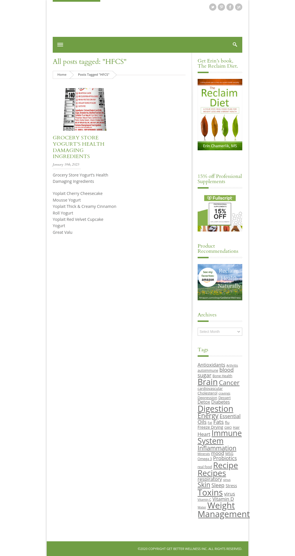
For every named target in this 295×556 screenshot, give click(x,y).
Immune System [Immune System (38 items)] (220, 437)
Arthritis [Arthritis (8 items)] (232, 365)
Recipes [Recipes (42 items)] (212, 472)
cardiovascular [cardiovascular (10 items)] (210, 388)
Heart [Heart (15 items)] (204, 434)
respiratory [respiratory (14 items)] (210, 479)
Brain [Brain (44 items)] (208, 381)
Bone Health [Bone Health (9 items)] (222, 375)
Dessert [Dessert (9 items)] (224, 397)
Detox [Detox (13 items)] (204, 402)
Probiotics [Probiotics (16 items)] (225, 458)
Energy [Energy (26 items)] (208, 415)
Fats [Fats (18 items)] (218, 422)
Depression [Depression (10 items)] (207, 397)
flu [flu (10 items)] (227, 422)
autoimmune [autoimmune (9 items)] (208, 370)
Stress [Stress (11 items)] (231, 485)
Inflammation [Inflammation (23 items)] (217, 448)
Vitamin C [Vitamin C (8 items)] (204, 500)
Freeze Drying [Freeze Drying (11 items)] (210, 427)
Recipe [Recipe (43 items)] (225, 465)
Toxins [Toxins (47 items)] (210, 492)
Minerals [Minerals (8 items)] (204, 454)
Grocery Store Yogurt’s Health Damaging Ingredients (79, 147)
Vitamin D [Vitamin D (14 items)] (223, 499)
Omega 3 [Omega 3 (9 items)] (205, 458)
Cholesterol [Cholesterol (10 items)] (208, 393)
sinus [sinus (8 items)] (227, 480)
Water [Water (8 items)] (202, 507)
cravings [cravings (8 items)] (224, 393)
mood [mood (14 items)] (217, 453)
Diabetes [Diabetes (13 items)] (220, 402)
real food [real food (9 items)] (205, 466)
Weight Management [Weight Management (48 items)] (224, 509)
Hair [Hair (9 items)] (236, 427)
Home (62, 74)
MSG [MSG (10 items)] (229, 453)
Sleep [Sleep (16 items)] (217, 485)
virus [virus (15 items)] (229, 493)
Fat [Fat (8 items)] (210, 423)
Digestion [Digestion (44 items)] (215, 408)
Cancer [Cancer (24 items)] (229, 382)
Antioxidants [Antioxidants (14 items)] (211, 364)
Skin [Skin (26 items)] (204, 484)
